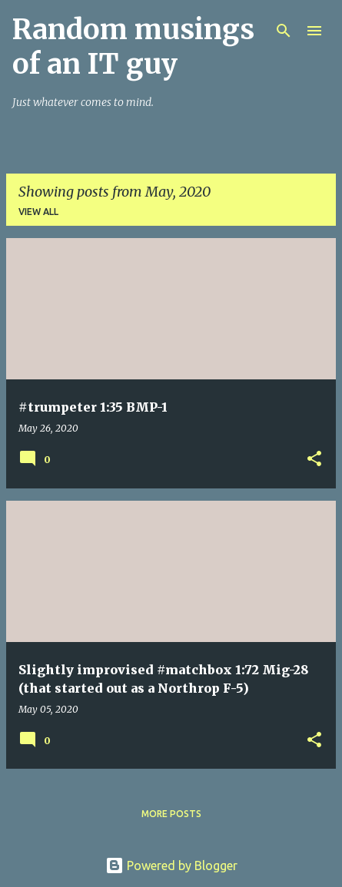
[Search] (283, 30)
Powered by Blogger (171, 865)
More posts (171, 814)
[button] (314, 459)
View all (38, 212)
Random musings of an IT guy (133, 46)
